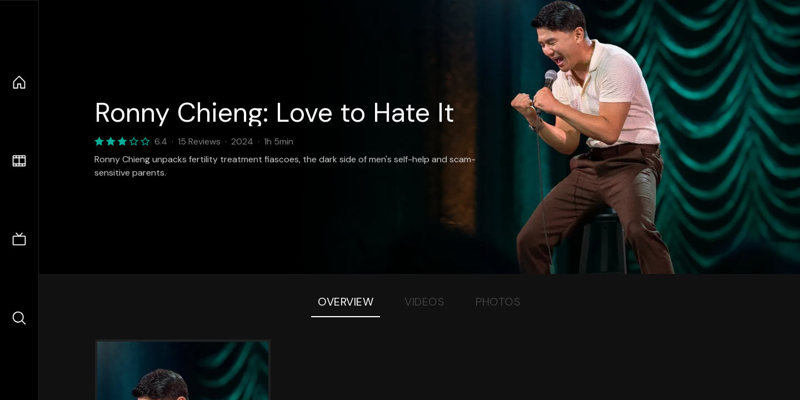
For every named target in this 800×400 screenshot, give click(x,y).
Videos (424, 301)
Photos (498, 301)
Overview (345, 301)
